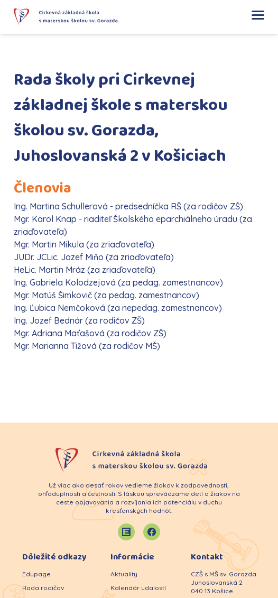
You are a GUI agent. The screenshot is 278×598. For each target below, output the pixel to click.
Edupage (36, 574)
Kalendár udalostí (138, 588)
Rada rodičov (43, 588)
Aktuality (123, 574)
